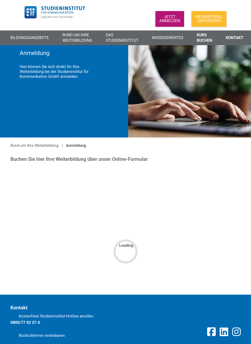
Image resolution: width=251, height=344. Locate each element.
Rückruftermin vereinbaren (38, 335)
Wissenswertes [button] (167, 37)
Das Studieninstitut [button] (122, 38)
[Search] (95, 22)
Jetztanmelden (169, 18)
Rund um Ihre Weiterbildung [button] (77, 38)
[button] (145, 23)
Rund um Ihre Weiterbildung (35, 145)
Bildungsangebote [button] (30, 37)
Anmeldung (76, 145)
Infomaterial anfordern (209, 18)
